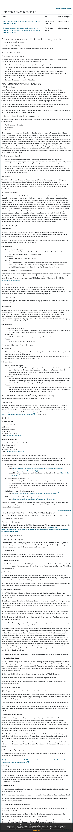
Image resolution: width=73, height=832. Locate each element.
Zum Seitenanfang (64, 511)
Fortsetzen (36, 830)
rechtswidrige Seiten (17, 648)
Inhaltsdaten (9, 335)
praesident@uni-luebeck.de (14, 435)
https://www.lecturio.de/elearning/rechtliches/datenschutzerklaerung (35, 493)
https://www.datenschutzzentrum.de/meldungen (17, 414)
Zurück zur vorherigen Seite (63, 9)
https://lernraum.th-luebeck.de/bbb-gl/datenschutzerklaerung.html (34, 499)
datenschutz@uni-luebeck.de (10, 280)
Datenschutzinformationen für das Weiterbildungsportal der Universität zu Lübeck (28, 826)
